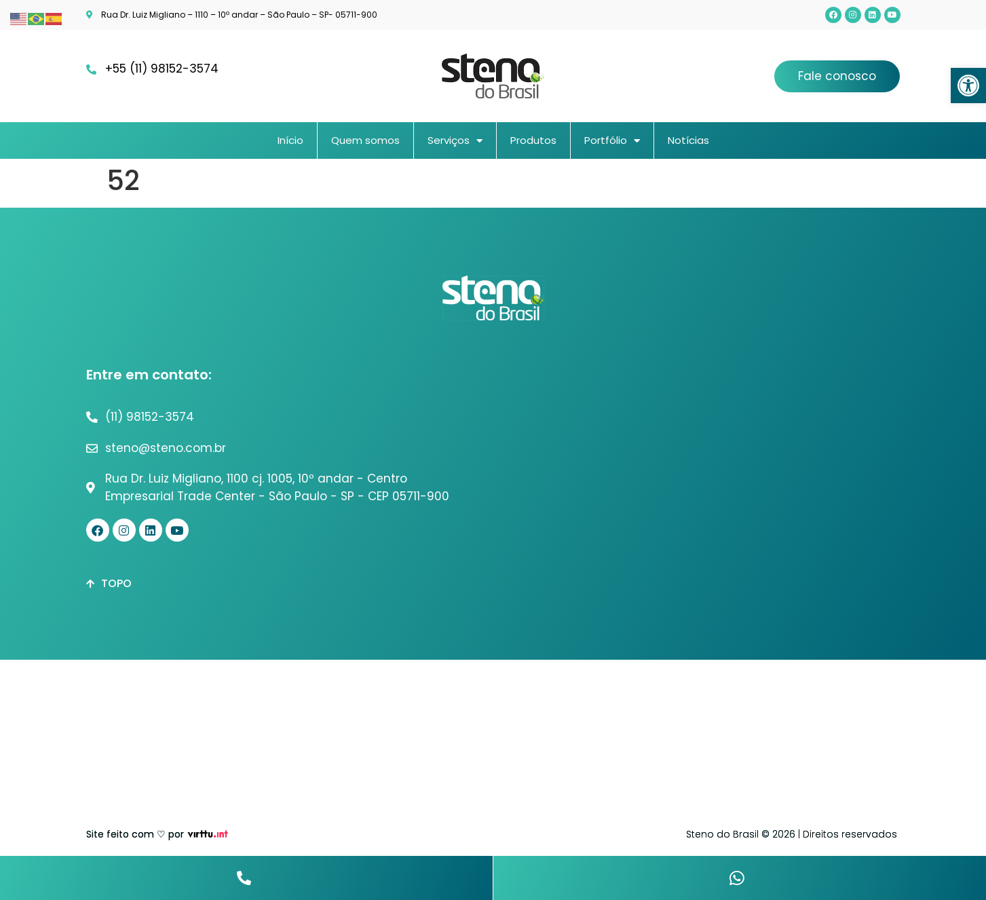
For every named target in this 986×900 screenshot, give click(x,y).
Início (290, 140)
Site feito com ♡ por (135, 834)
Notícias (688, 140)
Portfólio (612, 141)
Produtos (533, 140)
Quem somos (365, 140)
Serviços (455, 141)
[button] (968, 85)
